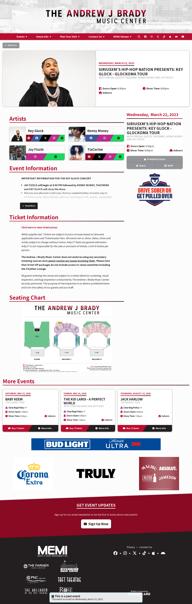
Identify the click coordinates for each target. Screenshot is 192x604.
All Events (11, 45)
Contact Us (145, 547)
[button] (29, 408)
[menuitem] (21, 36)
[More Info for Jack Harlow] (145, 410)
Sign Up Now (96, 523)
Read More (28, 205)
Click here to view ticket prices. (39, 227)
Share (140, 165)
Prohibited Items (154, 159)
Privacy (131, 547)
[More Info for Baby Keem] (30, 410)
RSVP (168, 165)
